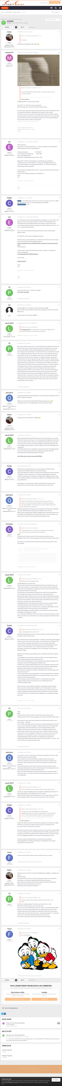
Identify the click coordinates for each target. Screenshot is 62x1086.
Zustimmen (56, 1080)
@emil (19, 201)
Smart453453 (11, 1024)
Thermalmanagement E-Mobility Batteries (28, 254)
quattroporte (9, 392)
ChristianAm (9, 524)
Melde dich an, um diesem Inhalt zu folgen (12, 19)
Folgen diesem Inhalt (51, 19)
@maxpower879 (21, 204)
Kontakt (39, 1068)
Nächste (22, 27)
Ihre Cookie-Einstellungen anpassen (10, 1082)
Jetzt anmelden (44, 999)
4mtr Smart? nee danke (23, 292)
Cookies (8, 1080)
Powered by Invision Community (31, 1071)
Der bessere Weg (25, 329)
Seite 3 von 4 (32, 27)
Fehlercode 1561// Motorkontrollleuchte (15, 1023)
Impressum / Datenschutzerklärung (29, 1068)
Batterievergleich (21, 261)
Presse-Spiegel (24, 23)
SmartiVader (11, 1036)
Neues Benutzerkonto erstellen (18, 999)
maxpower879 (9, 52)
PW (10, 23)
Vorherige (7, 27)
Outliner (9, 32)
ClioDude (39, 35)
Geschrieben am (25, 31)
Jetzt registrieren (55, 2)
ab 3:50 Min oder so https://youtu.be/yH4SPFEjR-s (30, 456)
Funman (9, 852)
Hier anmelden (44, 2)
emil (9, 141)
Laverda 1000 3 (9, 323)
